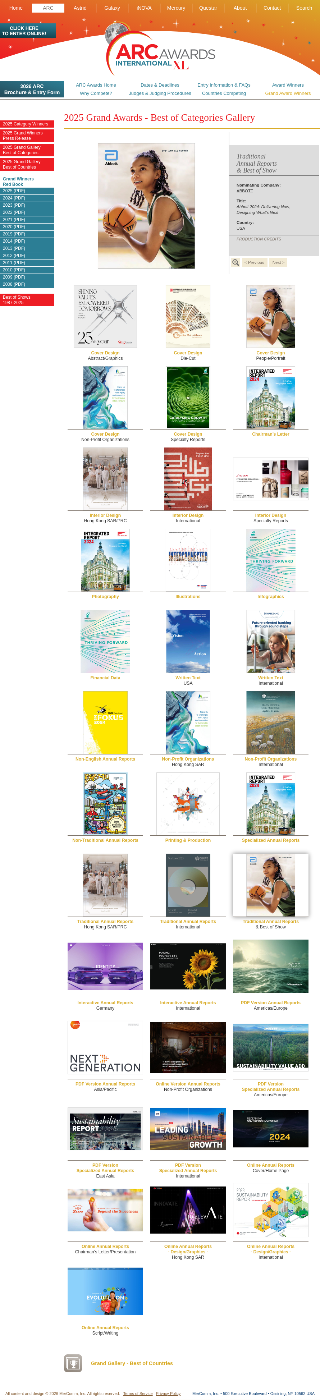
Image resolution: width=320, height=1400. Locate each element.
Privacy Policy (168, 1393)
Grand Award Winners (288, 93)
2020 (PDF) (14, 226)
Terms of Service (138, 1393)
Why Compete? (96, 93)
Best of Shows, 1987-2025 (17, 300)
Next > (279, 262)
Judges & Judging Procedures (160, 93)
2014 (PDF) (14, 241)
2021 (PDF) (14, 219)
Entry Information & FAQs (223, 85)
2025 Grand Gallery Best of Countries (22, 164)
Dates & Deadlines (160, 85)
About (240, 8)
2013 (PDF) (14, 248)
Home (16, 8)
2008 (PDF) (14, 284)
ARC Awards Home (96, 85)
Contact (272, 8)
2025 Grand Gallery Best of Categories (22, 150)
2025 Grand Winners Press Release (23, 135)
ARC (48, 8)
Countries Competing (224, 93)
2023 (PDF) (14, 205)
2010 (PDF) (14, 269)
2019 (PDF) (14, 234)
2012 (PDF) (14, 255)
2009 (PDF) (14, 277)
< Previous (254, 262)
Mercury (176, 8)
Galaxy (112, 8)
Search (304, 8)
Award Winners (288, 85)
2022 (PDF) (14, 212)
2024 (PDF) (14, 198)
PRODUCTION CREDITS (259, 239)
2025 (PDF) (14, 190)
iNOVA (144, 8)
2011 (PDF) (14, 262)
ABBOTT (259, 188)
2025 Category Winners (25, 124)
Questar (208, 8)
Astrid (80, 8)
